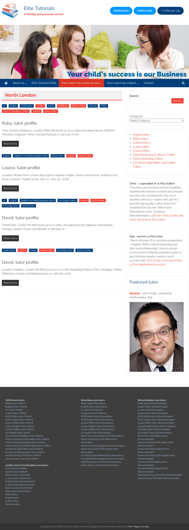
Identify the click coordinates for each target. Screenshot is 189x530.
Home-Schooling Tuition (148, 158)
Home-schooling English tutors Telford (25, 442)
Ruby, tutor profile (19, 123)
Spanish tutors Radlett (16, 471)
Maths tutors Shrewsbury (93, 403)
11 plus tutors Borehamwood (19, 484)
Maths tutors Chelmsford (17, 491)
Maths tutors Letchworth (17, 475)
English (13, 106)
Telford (26, 432)
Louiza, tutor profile (21, 167)
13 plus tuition (141, 150)
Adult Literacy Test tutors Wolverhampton (159, 478)
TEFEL (104, 106)
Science (93, 106)
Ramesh (135, 293)
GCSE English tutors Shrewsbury (97, 419)
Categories (136, 116)
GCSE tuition (26, 106)
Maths (51, 106)
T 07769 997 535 (170, 10)
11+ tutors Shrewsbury (92, 410)
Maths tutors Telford (15, 403)
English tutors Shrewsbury (94, 406)
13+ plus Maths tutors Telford (19, 429)
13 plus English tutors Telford (19, 426)
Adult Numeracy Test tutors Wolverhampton (160, 475)
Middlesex (63, 106)
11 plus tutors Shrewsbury (94, 413)
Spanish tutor (28, 206)
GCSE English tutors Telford (19, 419)
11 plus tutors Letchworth (18, 478)
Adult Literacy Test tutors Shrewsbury (100, 465)
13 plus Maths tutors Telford (19, 423)
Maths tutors (140, 138)
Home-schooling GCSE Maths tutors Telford (27, 439)
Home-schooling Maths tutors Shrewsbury (102, 436)
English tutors (141, 134)
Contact (149, 83)
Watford (36, 111)
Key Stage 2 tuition (67, 200)
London (40, 106)
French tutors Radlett (16, 468)
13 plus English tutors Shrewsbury (98, 426)
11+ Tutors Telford (14, 410)
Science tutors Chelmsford (18, 488)
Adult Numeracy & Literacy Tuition (154, 154)
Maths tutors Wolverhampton (152, 403)
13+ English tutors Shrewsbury (96, 432)
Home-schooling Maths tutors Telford (24, 436)
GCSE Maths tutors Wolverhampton (155, 416)
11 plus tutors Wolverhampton (153, 413)
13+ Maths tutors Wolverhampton (154, 429)
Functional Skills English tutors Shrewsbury (103, 458)
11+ (4, 106)
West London (50, 111)
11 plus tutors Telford (15, 413)
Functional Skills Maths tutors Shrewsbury (102, 455)
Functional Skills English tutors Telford (24, 452)
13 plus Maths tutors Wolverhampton (156, 423)
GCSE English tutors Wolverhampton (156, 419)
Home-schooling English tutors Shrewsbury (103, 445)
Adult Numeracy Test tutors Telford (23, 455)
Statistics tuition (84, 250)
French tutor (57, 156)
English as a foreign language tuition (31, 156)
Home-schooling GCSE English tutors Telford (28, 445)
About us (18, 83)
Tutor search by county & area (80, 83)
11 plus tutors (11, 501)
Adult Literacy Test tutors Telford (21, 458)
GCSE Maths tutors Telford (18, 416)
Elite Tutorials (39, 8)
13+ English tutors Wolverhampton (155, 432)
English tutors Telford (16, 406)
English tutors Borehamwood (20, 481)
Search (134, 96)
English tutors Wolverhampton (153, 406)
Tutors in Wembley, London (15, 111)
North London (78, 106)
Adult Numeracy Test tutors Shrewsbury (101, 462)
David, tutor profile (20, 217)
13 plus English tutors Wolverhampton (157, 426)
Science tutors (142, 142)
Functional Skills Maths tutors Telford (24, 449)
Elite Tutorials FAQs (44, 83)
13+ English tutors (14, 432)
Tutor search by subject (121, 83)
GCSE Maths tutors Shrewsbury (96, 416)
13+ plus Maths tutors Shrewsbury (97, 429)
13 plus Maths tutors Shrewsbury (97, 423)
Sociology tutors (10, 206)
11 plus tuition (141, 146)
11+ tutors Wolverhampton (151, 410)
